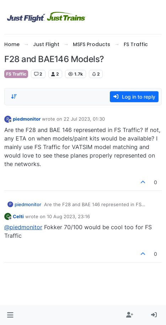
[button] (10, 315)
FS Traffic (16, 74)
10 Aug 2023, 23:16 (68, 216)
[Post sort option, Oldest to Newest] (13, 96)
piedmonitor (27, 119)
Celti (18, 216)
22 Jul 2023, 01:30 (84, 119)
